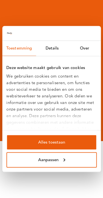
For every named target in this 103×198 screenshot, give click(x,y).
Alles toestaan (51, 142)
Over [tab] (84, 48)
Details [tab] (52, 48)
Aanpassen (51, 159)
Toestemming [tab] (19, 48)
